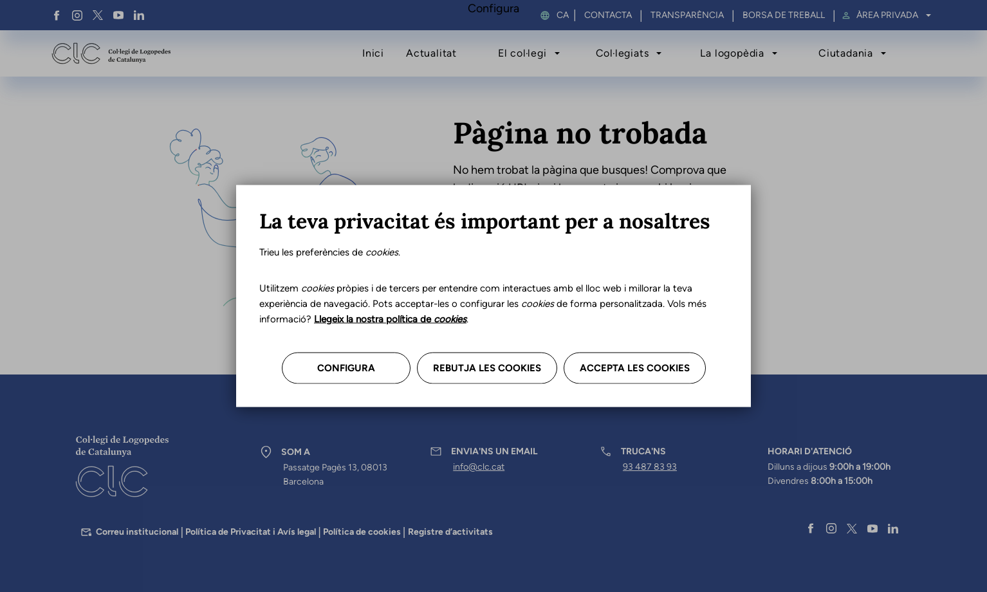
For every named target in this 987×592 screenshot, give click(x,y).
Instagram (77, 15)
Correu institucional (137, 531)
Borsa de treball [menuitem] (784, 15)
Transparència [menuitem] (687, 15)
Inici (373, 53)
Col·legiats (622, 53)
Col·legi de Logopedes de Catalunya (111, 53)
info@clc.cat (478, 466)
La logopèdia (732, 53)
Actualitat (431, 53)
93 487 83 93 (650, 466)
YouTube (118, 15)
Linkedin (139, 15)
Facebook (56, 15)
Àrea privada (887, 15)
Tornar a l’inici (500, 253)
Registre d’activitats (450, 531)
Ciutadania (845, 53)
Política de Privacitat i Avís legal (250, 531)
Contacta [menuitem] (608, 15)
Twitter (98, 15)
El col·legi (522, 53)
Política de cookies (362, 531)
